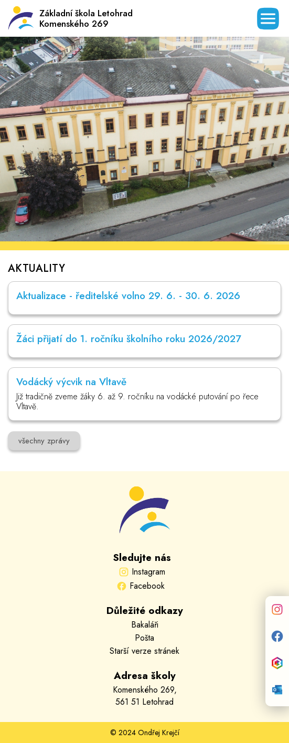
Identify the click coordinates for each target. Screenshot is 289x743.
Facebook (147, 586)
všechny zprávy (44, 441)
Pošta (144, 638)
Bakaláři (144, 625)
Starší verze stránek (144, 651)
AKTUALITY (36, 268)
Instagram (148, 572)
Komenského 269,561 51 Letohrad (145, 696)
